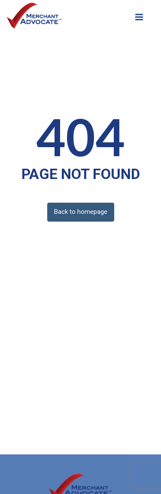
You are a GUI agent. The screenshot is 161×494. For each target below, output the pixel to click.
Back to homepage (80, 212)
